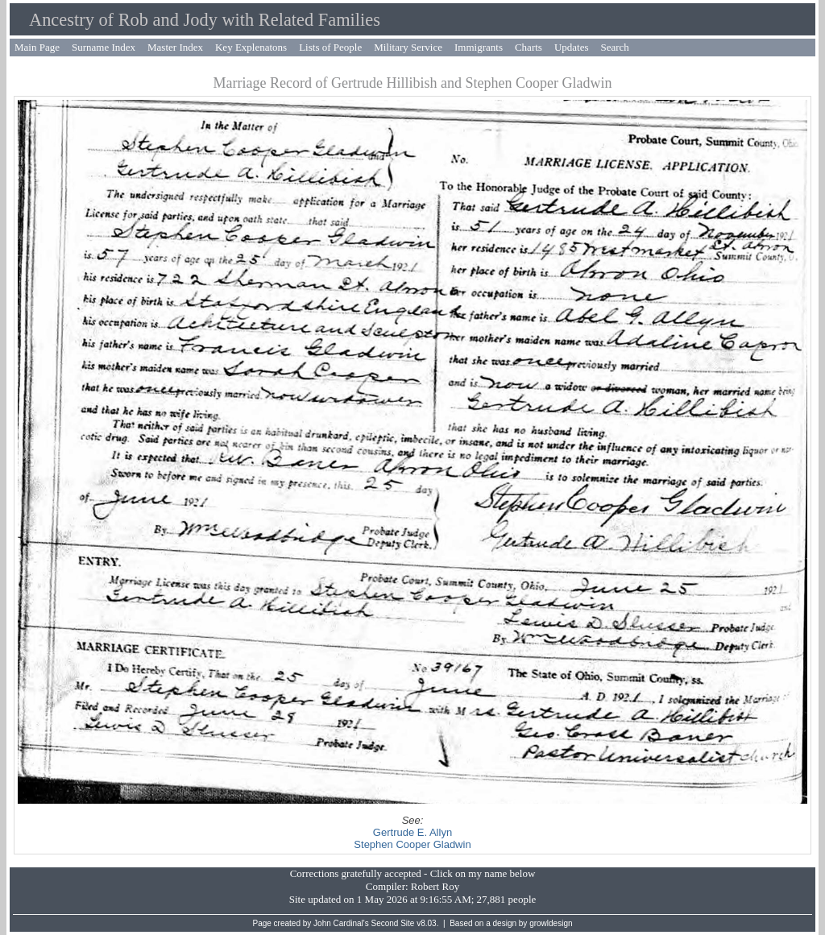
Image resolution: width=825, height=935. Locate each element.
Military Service (408, 47)
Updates (571, 47)
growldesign (550, 923)
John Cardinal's (341, 923)
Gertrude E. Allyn (412, 832)
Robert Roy (435, 886)
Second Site (393, 923)
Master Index (175, 47)
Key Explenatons (251, 47)
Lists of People (330, 47)
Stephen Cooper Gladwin (412, 844)
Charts (528, 47)
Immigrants (478, 47)
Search (615, 47)
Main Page (37, 47)
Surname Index (103, 47)
